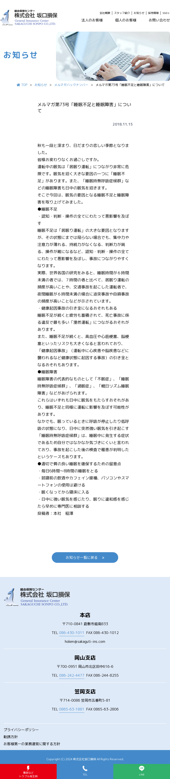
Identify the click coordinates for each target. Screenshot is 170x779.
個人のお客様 (125, 20)
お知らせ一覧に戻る (85, 557)
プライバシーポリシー (21, 729)
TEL (68, 632)
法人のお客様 (92, 20)
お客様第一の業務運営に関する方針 (32, 743)
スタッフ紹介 (122, 13)
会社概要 (105, 13)
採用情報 (153, 13)
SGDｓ (166, 13)
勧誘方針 (11, 736)
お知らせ (139, 13)
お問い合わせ (159, 20)
